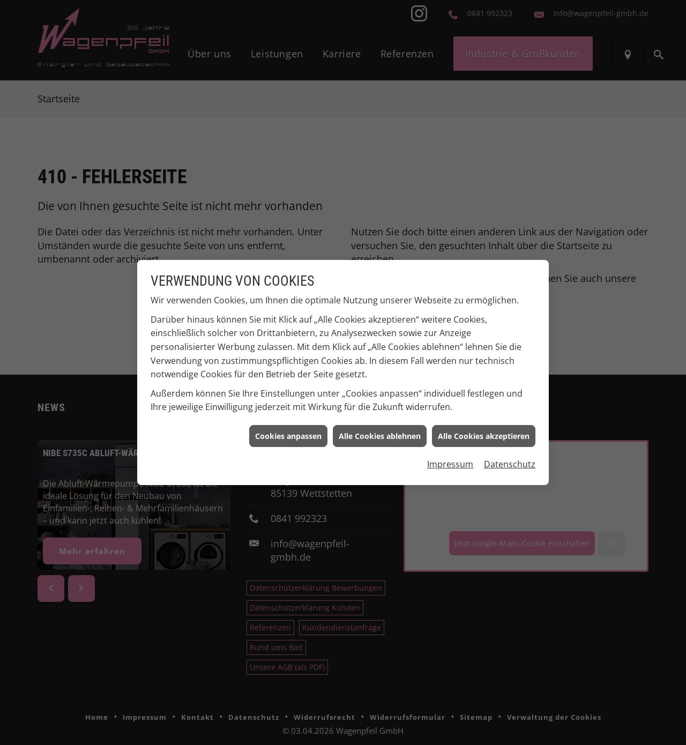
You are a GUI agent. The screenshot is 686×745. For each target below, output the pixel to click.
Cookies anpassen (288, 431)
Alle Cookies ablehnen (380, 431)
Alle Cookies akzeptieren (484, 431)
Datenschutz (509, 460)
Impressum (450, 460)
